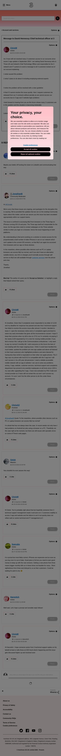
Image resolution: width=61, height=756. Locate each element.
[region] (30, 133)
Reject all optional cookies (30, 154)
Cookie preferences (30, 145)
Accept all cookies (30, 149)
